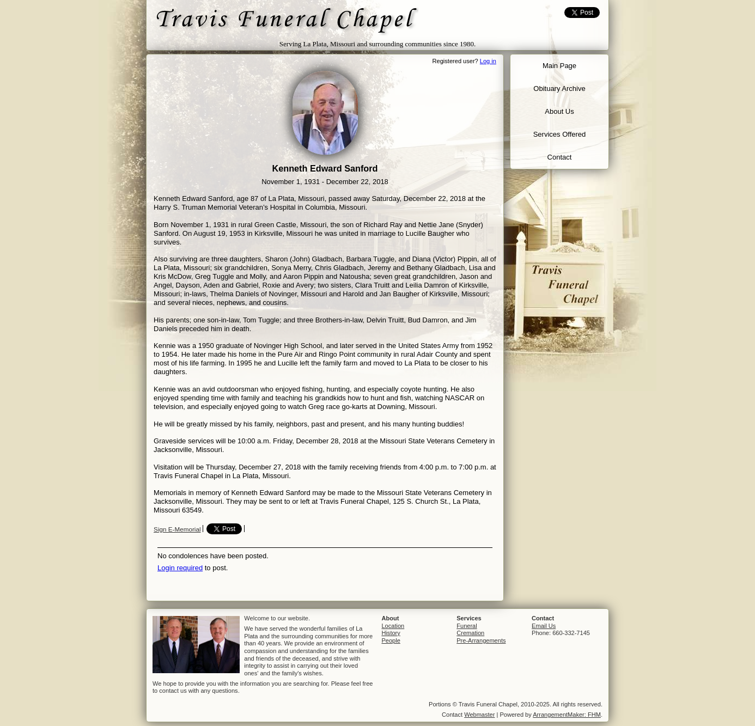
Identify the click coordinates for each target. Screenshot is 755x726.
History (390, 633)
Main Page (559, 66)
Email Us (544, 626)
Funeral (466, 626)
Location (392, 626)
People (390, 640)
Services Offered (559, 134)
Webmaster (479, 714)
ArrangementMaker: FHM (567, 714)
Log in (488, 61)
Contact (559, 157)
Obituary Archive (559, 88)
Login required (180, 568)
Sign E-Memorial (177, 529)
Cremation (470, 633)
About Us (559, 111)
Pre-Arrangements (481, 640)
